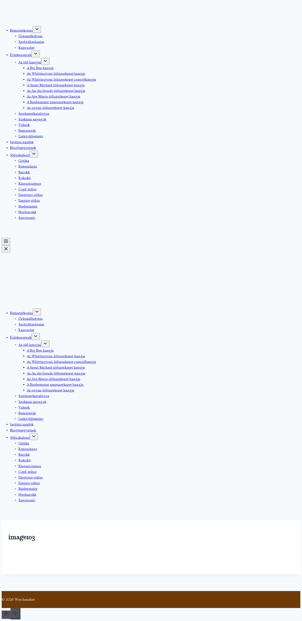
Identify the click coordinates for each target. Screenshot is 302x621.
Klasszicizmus (29, 184)
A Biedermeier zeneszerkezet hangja (55, 102)
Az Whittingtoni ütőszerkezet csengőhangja (61, 79)
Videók (24, 125)
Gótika (23, 161)
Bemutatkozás (21, 30)
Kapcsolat (26, 48)
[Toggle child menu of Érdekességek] (35, 53)
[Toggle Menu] (6, 241)
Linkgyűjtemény (30, 136)
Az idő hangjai (29, 62)
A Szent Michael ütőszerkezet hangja (56, 85)
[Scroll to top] (6, 615)
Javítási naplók (22, 142)
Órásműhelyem (30, 36)
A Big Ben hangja (40, 68)
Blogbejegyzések (23, 148)
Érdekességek (20, 55)
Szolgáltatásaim (31, 42)
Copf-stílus (27, 189)
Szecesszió (26, 218)
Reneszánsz (27, 166)
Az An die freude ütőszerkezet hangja (56, 91)
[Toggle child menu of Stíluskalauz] (34, 154)
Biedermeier (28, 206)
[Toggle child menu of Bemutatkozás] (37, 29)
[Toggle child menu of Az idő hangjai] (45, 61)
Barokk (24, 172)
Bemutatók (27, 131)
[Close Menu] (6, 249)
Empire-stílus (29, 201)
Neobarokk (27, 212)
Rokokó (24, 178)
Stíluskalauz (20, 155)
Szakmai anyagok (32, 119)
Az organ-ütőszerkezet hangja (50, 108)
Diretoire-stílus (30, 195)
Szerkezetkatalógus (33, 114)
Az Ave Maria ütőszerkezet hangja (53, 96)
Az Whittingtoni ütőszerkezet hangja (56, 74)
